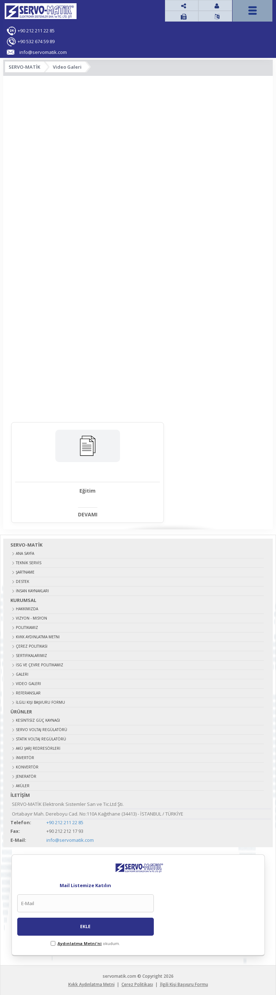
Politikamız (27, 626)
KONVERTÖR (27, 766)
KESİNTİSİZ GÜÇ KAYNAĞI (38, 719)
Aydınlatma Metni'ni (80, 942)
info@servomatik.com (70, 839)
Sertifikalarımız (31, 654)
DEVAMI (73, 514)
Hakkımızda (27, 608)
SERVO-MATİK (24, 67)
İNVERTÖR (25, 756)
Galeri (22, 673)
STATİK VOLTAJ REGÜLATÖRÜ (41, 738)
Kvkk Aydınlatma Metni (38, 636)
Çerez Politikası (31, 645)
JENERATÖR (26, 775)
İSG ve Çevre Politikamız (39, 664)
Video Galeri (67, 67)
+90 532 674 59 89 (36, 41)
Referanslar (28, 692)
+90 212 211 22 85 (36, 30)
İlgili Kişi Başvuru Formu (40, 701)
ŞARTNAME (25, 571)
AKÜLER (22, 785)
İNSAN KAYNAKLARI (32, 590)
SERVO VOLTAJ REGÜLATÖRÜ (41, 728)
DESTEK (22, 580)
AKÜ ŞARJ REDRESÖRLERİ (38, 747)
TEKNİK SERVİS (28, 562)
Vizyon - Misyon (31, 617)
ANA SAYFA (25, 552)
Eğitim (73, 490)
